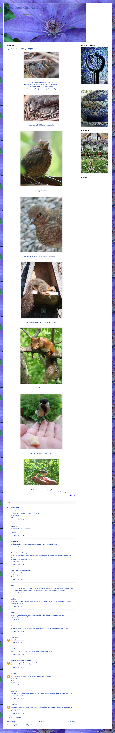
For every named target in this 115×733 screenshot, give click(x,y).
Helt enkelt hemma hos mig (19, 553)
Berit (12, 612)
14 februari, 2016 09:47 (17, 667)
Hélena (13, 673)
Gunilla (13, 526)
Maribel (13, 510)
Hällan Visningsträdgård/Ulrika (20, 660)
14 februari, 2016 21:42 (17, 685)
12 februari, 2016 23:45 (17, 606)
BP (12, 585)
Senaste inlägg (11, 721)
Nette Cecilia (14, 541)
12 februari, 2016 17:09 (17, 520)
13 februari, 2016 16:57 (17, 642)
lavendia (13, 649)
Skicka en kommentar (15, 717)
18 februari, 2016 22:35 (17, 713)
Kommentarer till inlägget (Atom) (25, 725)
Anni (12, 599)
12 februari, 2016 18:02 (17, 564)
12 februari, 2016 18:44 (17, 579)
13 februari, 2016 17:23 (17, 654)
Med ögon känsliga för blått (27, 7)
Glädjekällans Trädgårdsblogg (20, 570)
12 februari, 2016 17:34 (17, 535)
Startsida (41, 721)
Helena (13, 626)
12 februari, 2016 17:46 (17, 547)
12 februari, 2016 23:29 (17, 593)
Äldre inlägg (71, 721)
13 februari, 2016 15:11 (17, 631)
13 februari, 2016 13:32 (17, 619)
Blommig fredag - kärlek (67, 492)
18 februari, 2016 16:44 (17, 698)
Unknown (14, 637)
